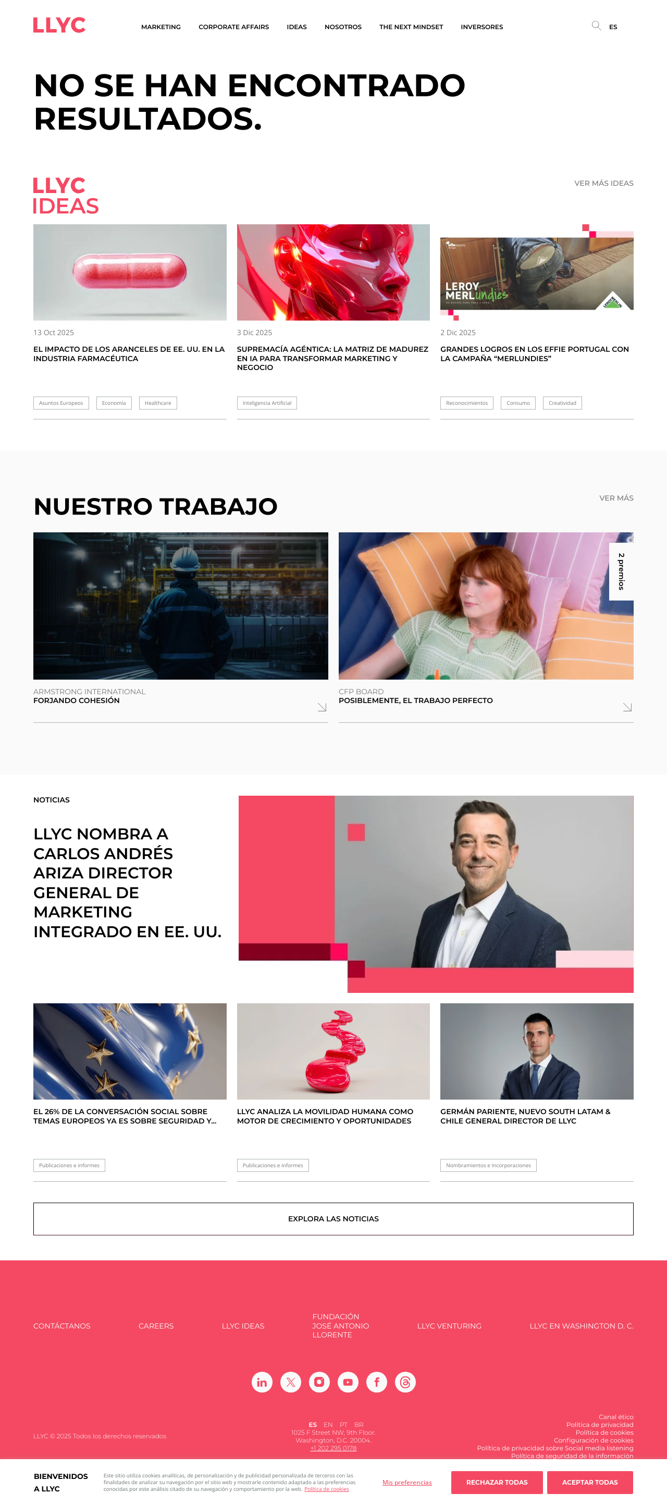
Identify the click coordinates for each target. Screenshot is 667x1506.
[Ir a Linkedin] (262, 1386)
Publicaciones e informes (69, 1165)
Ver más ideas (604, 183)
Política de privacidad (600, 1429)
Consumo (518, 403)
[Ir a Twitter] (290, 1386)
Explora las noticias (333, 1223)
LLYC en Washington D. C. (582, 1330)
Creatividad (562, 403)
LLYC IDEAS (243, 1330)
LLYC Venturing (449, 1330)
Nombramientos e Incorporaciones (488, 1165)
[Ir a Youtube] (348, 1386)
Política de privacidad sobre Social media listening (555, 1453)
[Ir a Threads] (405, 1386)
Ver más (617, 498)
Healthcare (158, 403)
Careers (156, 1330)
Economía (114, 403)
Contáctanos (62, 1330)
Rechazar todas (497, 1482)
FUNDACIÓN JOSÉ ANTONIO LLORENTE (341, 1330)
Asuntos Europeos (61, 403)
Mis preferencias (407, 1482)
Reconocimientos (467, 403)
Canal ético (616, 1421)
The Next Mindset (411, 27)
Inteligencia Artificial (267, 403)
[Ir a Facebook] (376, 1386)
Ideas (297, 27)
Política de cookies (326, 1488)
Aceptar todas (590, 1482)
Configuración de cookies (594, 1445)
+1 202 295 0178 (334, 1453)
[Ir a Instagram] (319, 1386)
